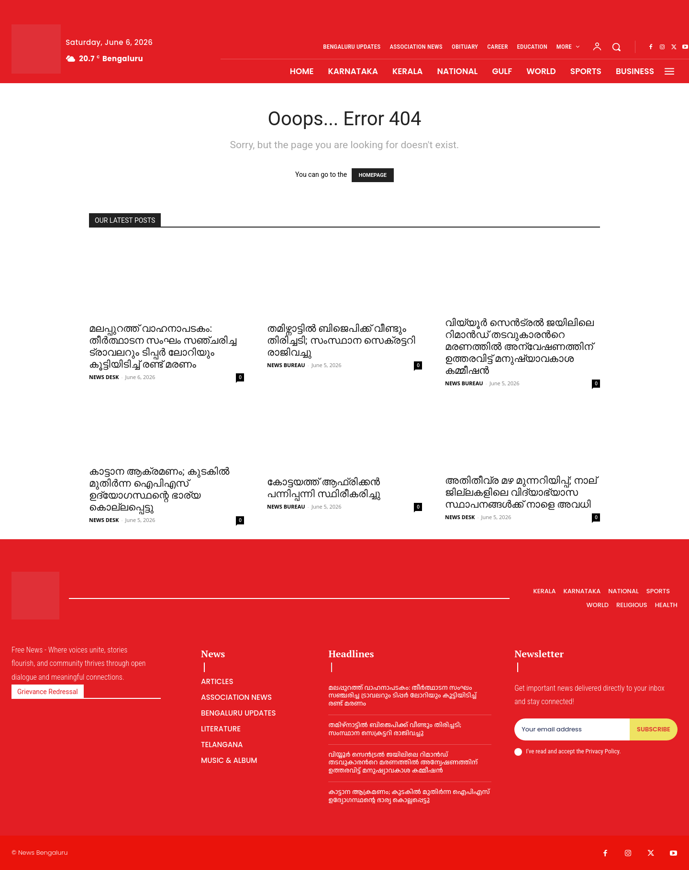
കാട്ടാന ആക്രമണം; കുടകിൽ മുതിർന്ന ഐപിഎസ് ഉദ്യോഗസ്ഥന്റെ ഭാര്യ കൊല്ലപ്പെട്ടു (159, 489)
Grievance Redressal (47, 692)
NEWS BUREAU (286, 365)
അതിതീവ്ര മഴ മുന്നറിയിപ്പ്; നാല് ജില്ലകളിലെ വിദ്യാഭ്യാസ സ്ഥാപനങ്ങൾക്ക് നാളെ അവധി (521, 492)
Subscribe (653, 729)
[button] (616, 46)
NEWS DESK (104, 377)
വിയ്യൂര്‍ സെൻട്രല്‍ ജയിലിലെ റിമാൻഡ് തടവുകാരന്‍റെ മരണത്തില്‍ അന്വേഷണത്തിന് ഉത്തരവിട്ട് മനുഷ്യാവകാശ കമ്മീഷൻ (519, 346)
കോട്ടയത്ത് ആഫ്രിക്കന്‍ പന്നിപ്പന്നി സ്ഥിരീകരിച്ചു (323, 488)
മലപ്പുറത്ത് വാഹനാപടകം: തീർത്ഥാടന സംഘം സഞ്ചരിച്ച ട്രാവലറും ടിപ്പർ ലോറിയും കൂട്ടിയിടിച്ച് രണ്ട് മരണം (162, 346)
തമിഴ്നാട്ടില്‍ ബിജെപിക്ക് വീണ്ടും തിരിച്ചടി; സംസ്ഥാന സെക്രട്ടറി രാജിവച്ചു (341, 340)
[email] (571, 729)
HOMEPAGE (373, 175)
